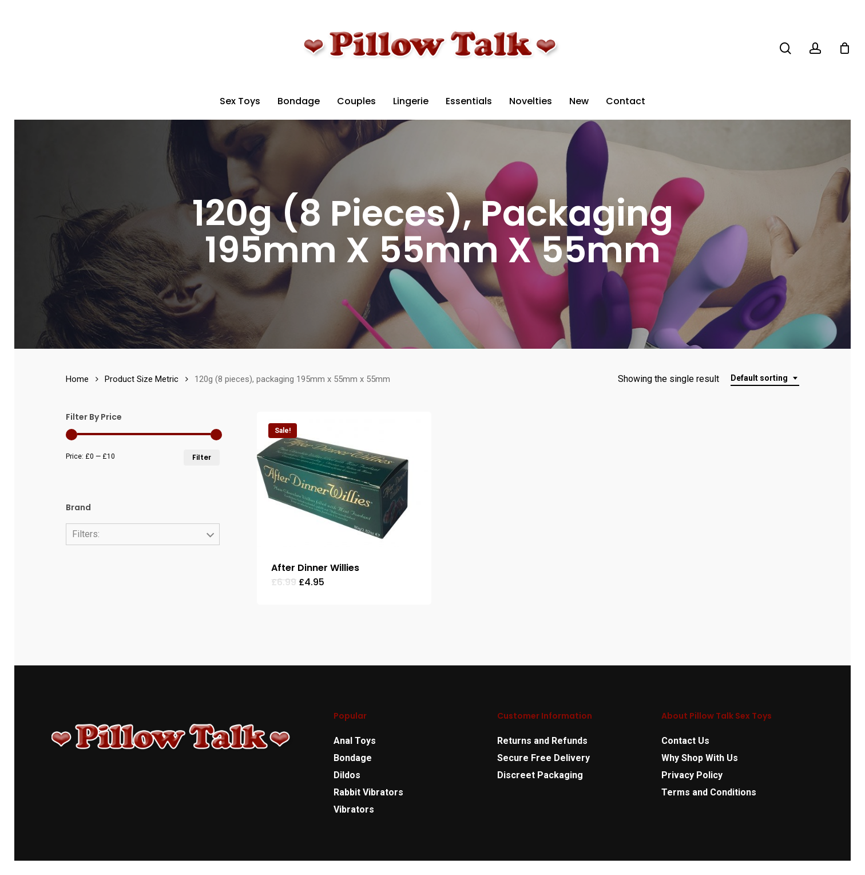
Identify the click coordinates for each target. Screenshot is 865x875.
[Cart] (844, 48)
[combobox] (765, 378)
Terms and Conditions (708, 792)
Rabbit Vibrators (368, 792)
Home (77, 379)
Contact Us (685, 740)
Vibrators (354, 809)
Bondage (353, 757)
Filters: (86, 534)
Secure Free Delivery (543, 757)
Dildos (347, 775)
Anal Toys (355, 740)
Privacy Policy (692, 775)
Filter (201, 457)
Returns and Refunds (542, 740)
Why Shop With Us (699, 757)
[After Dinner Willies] (344, 479)
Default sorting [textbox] (759, 378)
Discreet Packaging (540, 775)
